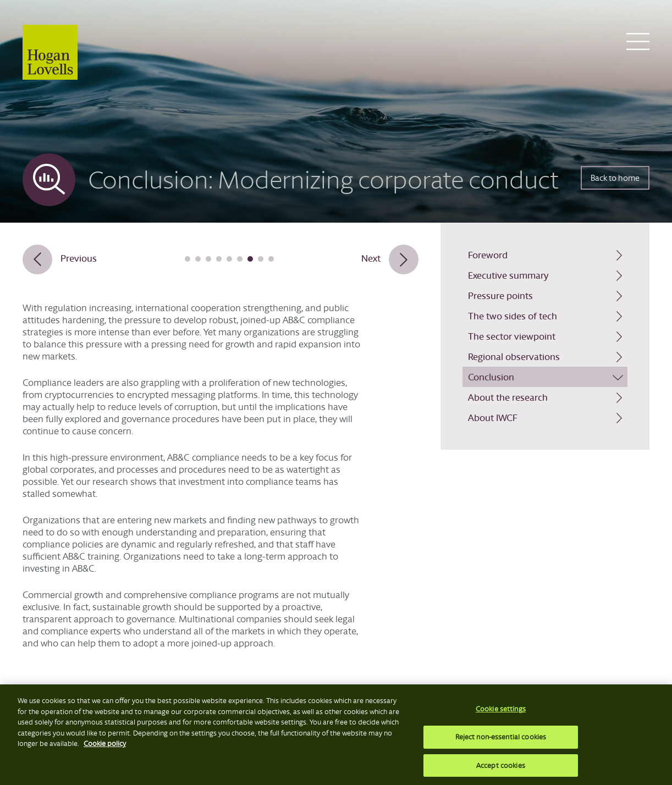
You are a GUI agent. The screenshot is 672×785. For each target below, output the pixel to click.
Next (371, 258)
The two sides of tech (512, 315)
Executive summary (508, 275)
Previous (78, 258)
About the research (508, 397)
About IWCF (492, 417)
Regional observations (514, 356)
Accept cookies (500, 768)
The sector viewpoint (511, 336)
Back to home (615, 178)
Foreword (488, 254)
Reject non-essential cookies (501, 739)
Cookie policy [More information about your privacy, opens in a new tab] (105, 746)
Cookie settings (501, 712)
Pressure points (500, 295)
